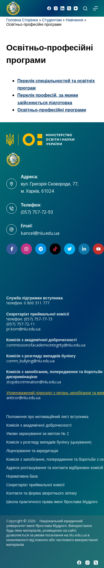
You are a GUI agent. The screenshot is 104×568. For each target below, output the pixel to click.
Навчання (74, 19)
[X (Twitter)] (69, 8)
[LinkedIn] (62, 8)
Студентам (52, 19)
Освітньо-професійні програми (51, 110)
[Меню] (95, 8)
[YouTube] (76, 8)
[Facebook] (49, 8)
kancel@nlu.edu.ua (40, 233)
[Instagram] (56, 8)
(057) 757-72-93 (37, 212)
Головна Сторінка (22, 19)
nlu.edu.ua (78, 535)
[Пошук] (85, 8)
